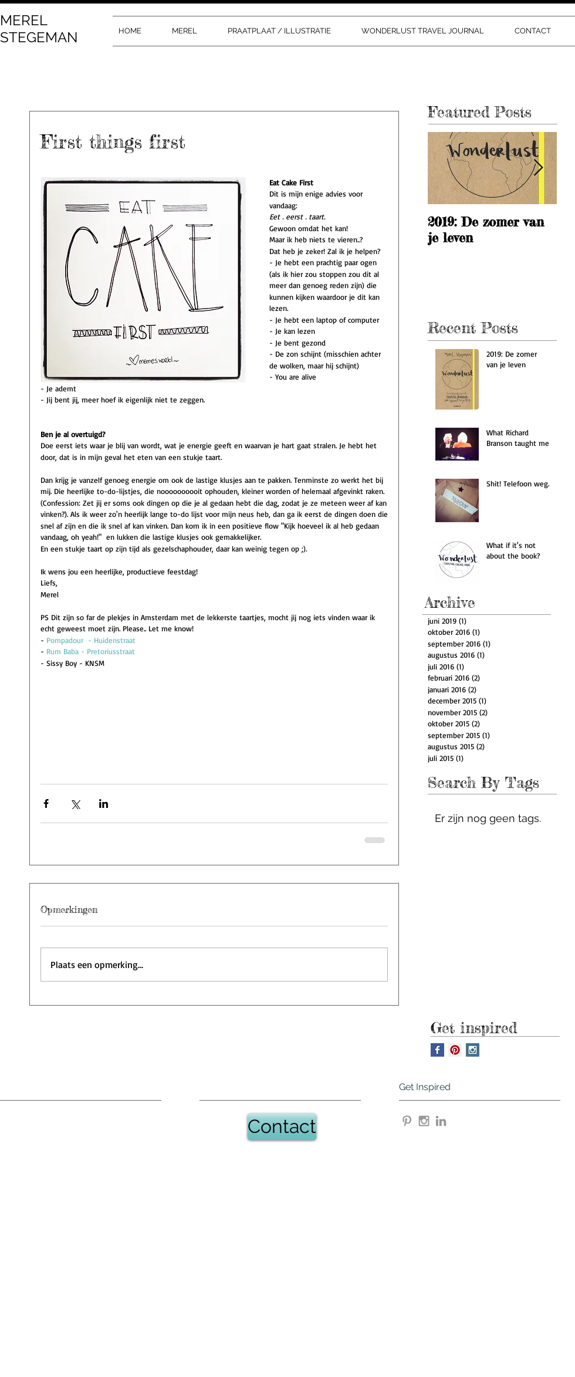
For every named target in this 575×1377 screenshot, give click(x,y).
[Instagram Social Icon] (472, 1050)
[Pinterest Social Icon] (455, 1050)
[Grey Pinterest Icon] (407, 1121)
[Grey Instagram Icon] (424, 1121)
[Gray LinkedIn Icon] (441, 1121)
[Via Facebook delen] (46, 803)
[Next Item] (538, 169)
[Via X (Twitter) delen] (74, 803)
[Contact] (282, 1127)
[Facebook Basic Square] (437, 1050)
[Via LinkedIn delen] (103, 803)
